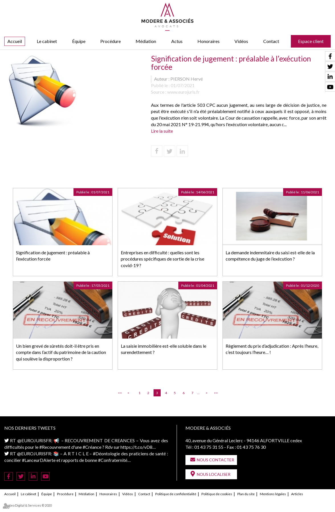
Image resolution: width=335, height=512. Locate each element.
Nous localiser (213, 474)
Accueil (14, 41)
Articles (297, 494)
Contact (271, 41)
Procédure (110, 41)
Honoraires (208, 41)
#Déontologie (106, 453)
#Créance (92, 447)
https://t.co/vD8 (136, 447)
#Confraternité (112, 460)
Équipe (78, 41)
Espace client (311, 41)
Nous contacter (215, 459)
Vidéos (241, 41)
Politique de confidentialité (175, 494)
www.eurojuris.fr (183, 92)
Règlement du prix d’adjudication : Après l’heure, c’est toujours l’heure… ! (272, 349)
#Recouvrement (54, 447)
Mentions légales (273, 494)
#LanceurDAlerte (39, 460)
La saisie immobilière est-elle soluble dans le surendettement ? (163, 349)
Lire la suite (162, 131)
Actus (177, 41)
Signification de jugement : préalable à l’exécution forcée (53, 256)
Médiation (146, 41)
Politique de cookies (216, 494)
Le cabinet (47, 41)
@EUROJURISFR (34, 440)
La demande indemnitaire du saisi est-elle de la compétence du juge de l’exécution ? (270, 256)
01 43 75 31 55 (208, 447)
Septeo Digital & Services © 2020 (28, 505)
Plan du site (246, 494)
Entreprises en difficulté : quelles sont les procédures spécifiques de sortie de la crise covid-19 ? (162, 259)
